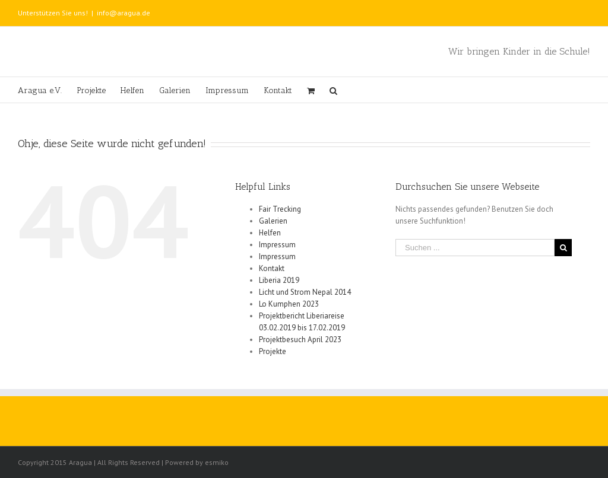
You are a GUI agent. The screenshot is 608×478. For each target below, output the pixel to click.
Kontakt (271, 268)
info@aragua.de (123, 12)
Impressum (277, 245)
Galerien (273, 221)
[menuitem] (47, 90)
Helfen (270, 233)
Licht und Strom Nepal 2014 (305, 292)
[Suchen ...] (475, 247)
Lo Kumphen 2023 (289, 304)
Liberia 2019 (279, 280)
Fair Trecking (280, 209)
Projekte (272, 351)
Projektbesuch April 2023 (300, 339)
